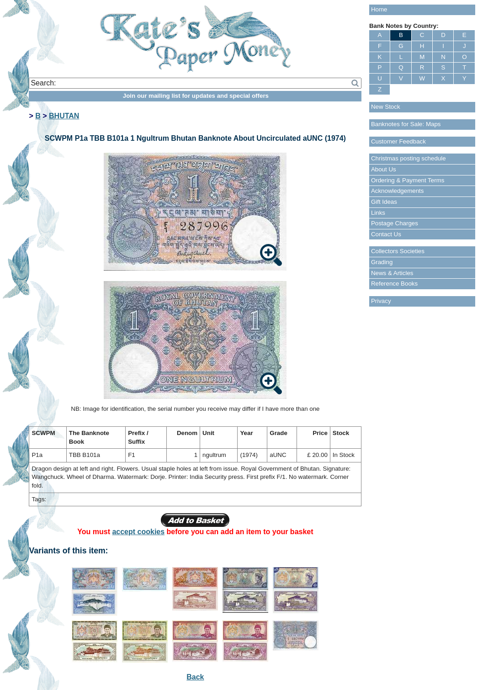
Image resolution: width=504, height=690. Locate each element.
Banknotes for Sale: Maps (406, 124)
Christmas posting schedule (408, 158)
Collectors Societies (397, 251)
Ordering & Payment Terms (408, 180)
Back (195, 677)
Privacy (381, 300)
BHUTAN (64, 116)
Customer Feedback (398, 141)
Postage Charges (394, 223)
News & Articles (392, 273)
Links (378, 212)
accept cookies (138, 532)
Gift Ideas (384, 201)
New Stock (385, 106)
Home (379, 9)
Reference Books (394, 283)
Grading (382, 262)
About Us (383, 169)
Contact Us (386, 234)
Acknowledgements (397, 190)
